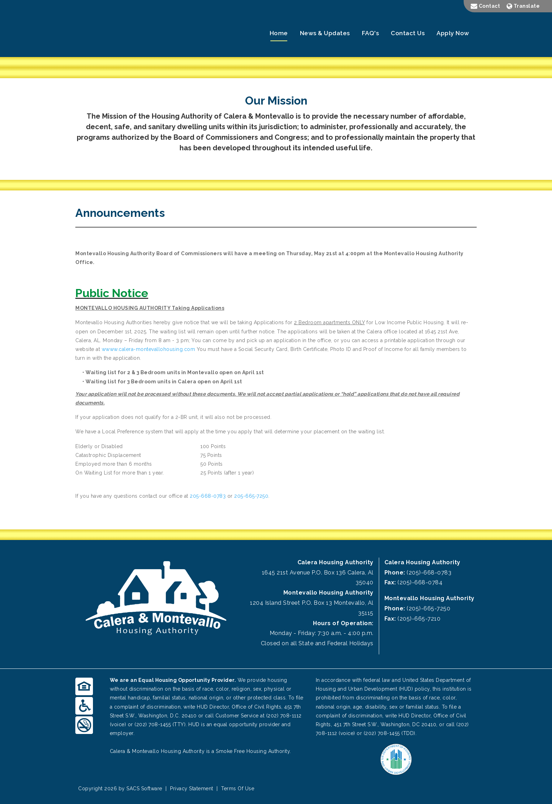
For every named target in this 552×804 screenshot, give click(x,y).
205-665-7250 (251, 496)
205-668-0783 (208, 496)
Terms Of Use (237, 788)
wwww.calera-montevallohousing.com (148, 349)
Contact (485, 6)
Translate (523, 6)
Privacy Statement (191, 788)
